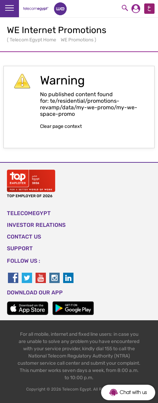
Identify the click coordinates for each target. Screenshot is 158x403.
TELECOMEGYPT (29, 213)
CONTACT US (24, 236)
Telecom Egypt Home (33, 40)
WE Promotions (78, 40)
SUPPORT (20, 248)
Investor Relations (36, 225)
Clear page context (61, 126)
